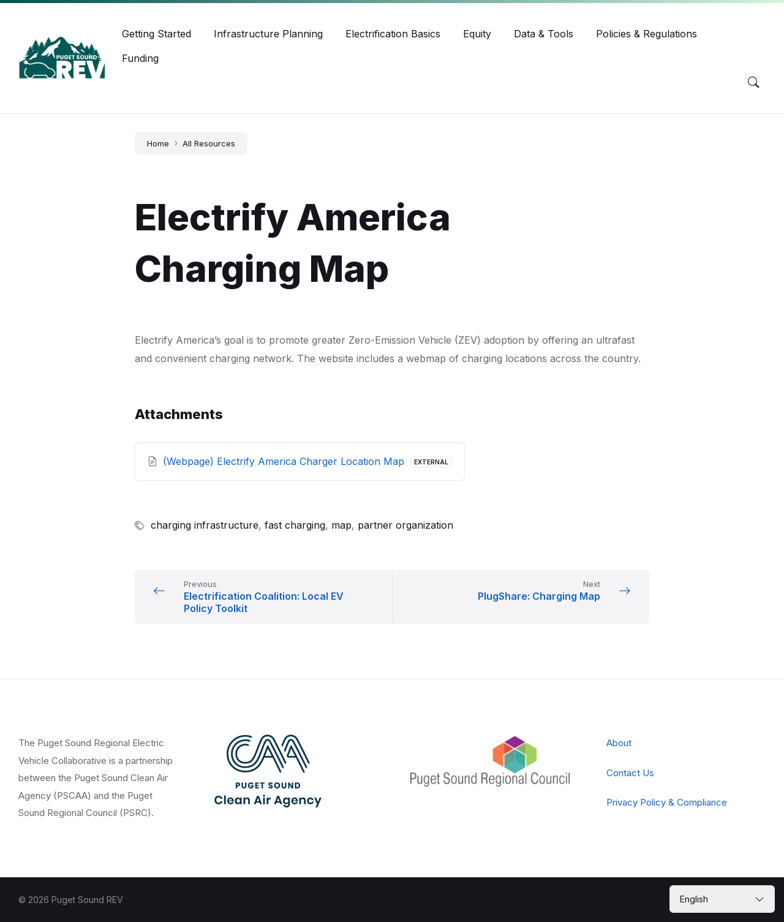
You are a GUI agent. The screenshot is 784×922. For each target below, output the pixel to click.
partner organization (405, 525)
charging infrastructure (204, 525)
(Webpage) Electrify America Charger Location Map (285, 461)
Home (158, 143)
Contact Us (630, 773)
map (341, 525)
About (618, 743)
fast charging (295, 525)
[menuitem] (156, 34)
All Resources (209, 143)
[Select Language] (722, 899)
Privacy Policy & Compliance (666, 802)
